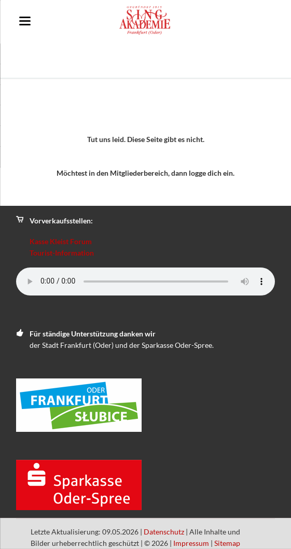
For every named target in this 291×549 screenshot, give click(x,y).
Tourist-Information (62, 252)
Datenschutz (164, 531)
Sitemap (227, 543)
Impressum (191, 543)
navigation (24, 21)
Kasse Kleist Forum (61, 241)
